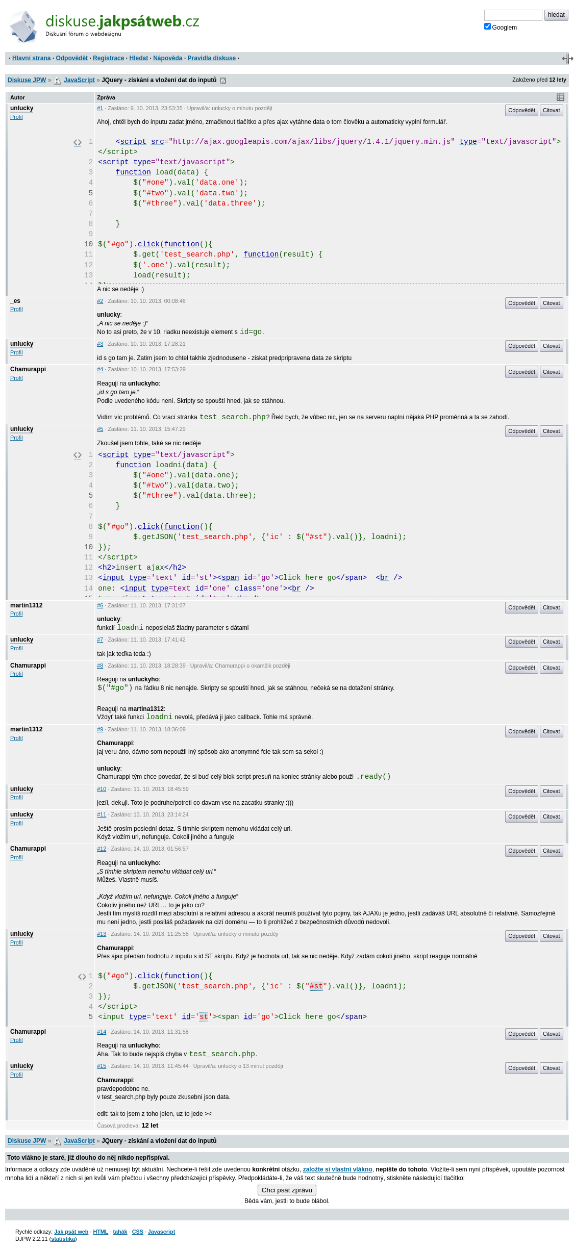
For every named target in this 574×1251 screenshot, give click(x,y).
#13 (101, 934)
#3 (100, 344)
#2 (100, 301)
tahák (120, 1232)
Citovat (551, 110)
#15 (101, 1066)
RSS (223, 81)
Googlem (500, 27)
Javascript (161, 1232)
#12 (101, 849)
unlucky (21, 108)
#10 (101, 789)
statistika (63, 1239)
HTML (100, 1232)
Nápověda (167, 58)
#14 (101, 1032)
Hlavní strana (31, 58)
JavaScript (79, 80)
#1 (100, 108)
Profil (16, 117)
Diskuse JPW (27, 80)
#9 (100, 729)
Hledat (138, 58)
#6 (100, 605)
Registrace (108, 58)
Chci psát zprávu (287, 1190)
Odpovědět (72, 58)
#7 (100, 639)
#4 (100, 369)
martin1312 (26, 605)
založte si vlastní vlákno (337, 1169)
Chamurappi (28, 369)
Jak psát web (71, 1232)
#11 (101, 814)
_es (15, 300)
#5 (100, 429)
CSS (137, 1232)
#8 (100, 665)
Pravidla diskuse (212, 58)
